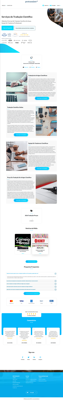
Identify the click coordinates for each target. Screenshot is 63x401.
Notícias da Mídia (16, 384)
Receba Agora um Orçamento (42, 98)
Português (30, 392)
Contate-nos (9, 5)
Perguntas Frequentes (16, 383)
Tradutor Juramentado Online (31, 381)
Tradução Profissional (29, 383)
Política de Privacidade (42, 381)
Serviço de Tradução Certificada (31, 379)
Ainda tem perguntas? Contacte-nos (32, 293)
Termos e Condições (42, 379)
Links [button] (31, 371)
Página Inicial (15, 379)
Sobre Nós (14, 381)
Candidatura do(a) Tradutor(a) (18, 386)
